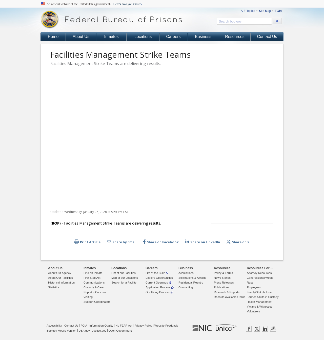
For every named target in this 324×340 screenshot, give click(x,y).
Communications (94, 282)
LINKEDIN (265, 329)
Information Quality (101, 325)
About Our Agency (59, 272)
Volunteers (253, 311)
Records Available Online (230, 296)
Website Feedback (166, 325)
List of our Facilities (123, 272)
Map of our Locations (124, 277)
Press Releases (224, 282)
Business (203, 36)
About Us (81, 36)
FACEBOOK (249, 329)
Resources (234, 36)
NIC (202, 328)
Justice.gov (99, 330)
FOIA (278, 11)
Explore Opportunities (159, 277)
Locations (143, 36)
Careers (173, 36)
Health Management (259, 301)
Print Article (87, 241)
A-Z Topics (248, 11)
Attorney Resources (259, 272)
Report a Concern (95, 292)
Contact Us (267, 36)
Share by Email (121, 241)
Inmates (111, 36)
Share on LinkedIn (202, 241)
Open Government (120, 330)
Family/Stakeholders (259, 292)
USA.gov (84, 330)
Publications (221, 287)
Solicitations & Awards (192, 277)
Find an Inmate (93, 272)
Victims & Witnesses (259, 306)
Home (53, 36)
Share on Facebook (161, 241)
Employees (254, 287)
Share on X (238, 241)
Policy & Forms (223, 272)
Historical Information (61, 282)
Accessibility (54, 325)
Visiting (88, 296)
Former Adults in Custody (263, 296)
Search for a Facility (123, 282)
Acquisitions (186, 272)
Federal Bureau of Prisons (111, 19)
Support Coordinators (97, 301)
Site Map (265, 11)
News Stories (222, 277)
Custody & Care (94, 287)
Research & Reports (226, 292)
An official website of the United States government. (93, 4)
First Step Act (92, 277)
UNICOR (226, 327)
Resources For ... (260, 268)
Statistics (53, 287)
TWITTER (257, 329)
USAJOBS (273, 329)
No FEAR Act (123, 325)
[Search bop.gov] (277, 21)
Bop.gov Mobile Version (61, 330)
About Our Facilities (60, 277)
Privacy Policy (143, 325)
